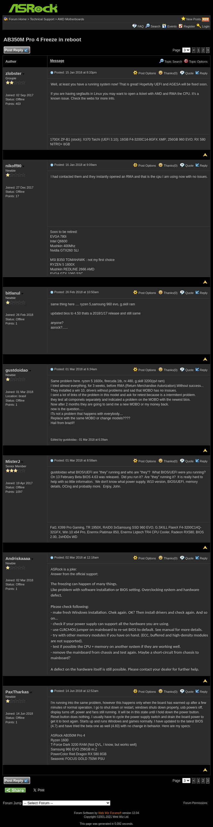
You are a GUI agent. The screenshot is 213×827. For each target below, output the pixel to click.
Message (57, 61)
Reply (203, 73)
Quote (189, 73)
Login (205, 26)
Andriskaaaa (19, 558)
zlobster (15, 73)
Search (155, 26)
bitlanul (15, 293)
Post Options (144, 73)
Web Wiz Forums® (109, 813)
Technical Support (42, 19)
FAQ (141, 26)
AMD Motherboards (71, 19)
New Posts (193, 19)
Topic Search (170, 61)
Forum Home (18, 19)
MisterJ (14, 461)
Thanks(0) (167, 73)
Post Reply (16, 50)
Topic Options (196, 61)
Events (169, 26)
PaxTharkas (19, 691)
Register (189, 26)
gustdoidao (18, 370)
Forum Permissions (196, 803)
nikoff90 (15, 165)
